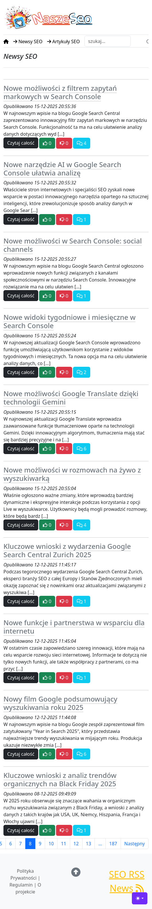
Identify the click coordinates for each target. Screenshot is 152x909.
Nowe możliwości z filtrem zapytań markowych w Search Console (60, 92)
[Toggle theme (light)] (139, 898)
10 (51, 843)
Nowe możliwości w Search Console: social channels (72, 245)
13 (88, 843)
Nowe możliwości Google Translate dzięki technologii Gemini (70, 398)
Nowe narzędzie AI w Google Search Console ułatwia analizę (62, 168)
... (100, 843)
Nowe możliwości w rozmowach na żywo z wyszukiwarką (72, 474)
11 (63, 843)
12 (76, 843)
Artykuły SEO (63, 41)
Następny (134, 843)
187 (113, 843)
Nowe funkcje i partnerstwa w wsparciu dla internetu (74, 627)
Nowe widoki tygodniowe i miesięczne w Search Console (69, 321)
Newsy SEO (28, 41)
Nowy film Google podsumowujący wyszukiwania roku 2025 (60, 703)
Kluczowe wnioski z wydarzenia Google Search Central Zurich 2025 (67, 550)
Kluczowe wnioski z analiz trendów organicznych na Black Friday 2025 (59, 779)
